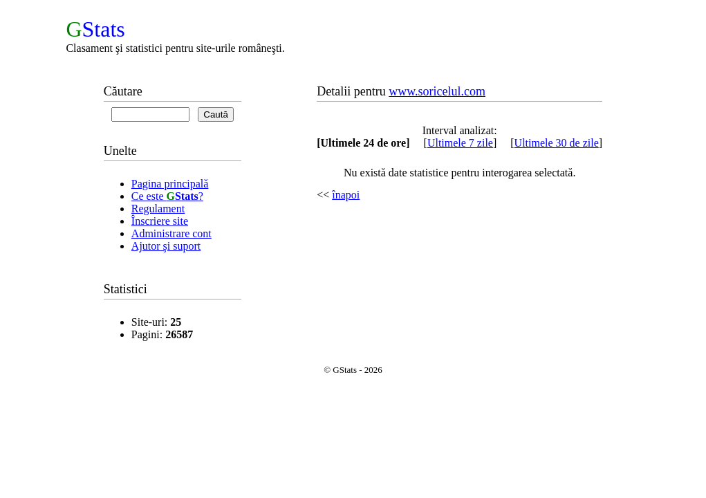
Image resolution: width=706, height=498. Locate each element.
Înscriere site (159, 221)
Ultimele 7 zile (460, 143)
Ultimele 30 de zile (556, 143)
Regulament (158, 208)
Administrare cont (171, 233)
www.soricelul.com (437, 91)
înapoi (346, 195)
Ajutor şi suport (166, 246)
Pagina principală (170, 184)
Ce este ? (167, 196)
